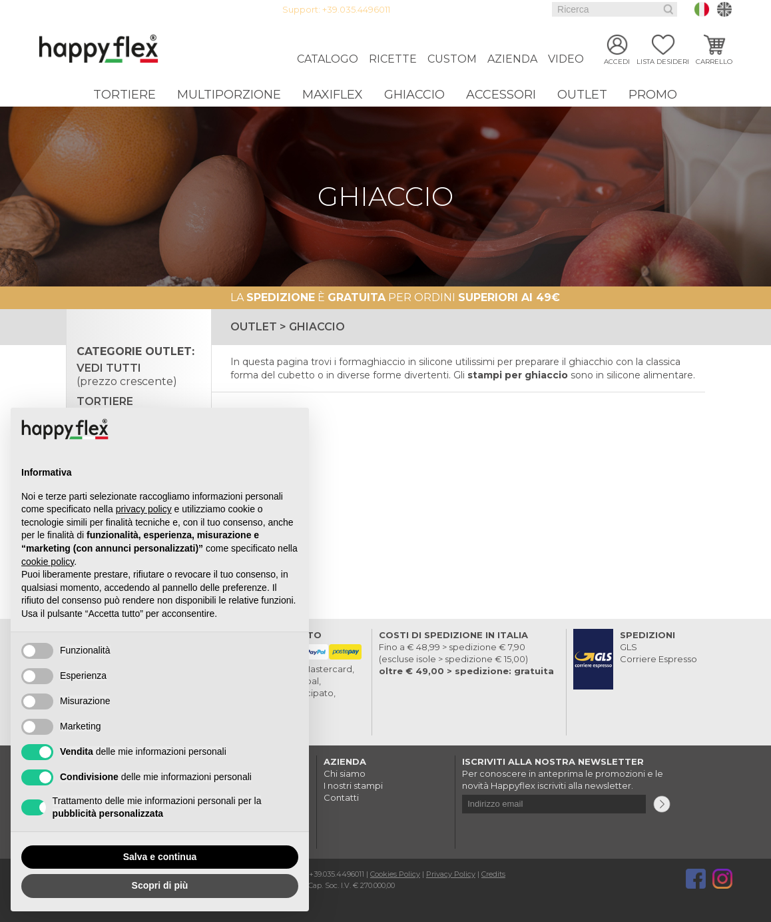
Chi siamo (345, 773)
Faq (527, 9)
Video (566, 59)
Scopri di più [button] (160, 885)
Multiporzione (229, 94)
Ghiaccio (414, 94)
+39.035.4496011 (356, 9)
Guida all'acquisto (475, 9)
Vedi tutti (127, 375)
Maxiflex (332, 94)
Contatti (341, 797)
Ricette (393, 59)
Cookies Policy (395, 874)
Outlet (582, 94)
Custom (452, 59)
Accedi (617, 61)
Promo (653, 94)
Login (419, 9)
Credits (493, 874)
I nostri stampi (353, 785)
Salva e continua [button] (159, 856)
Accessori (501, 94)
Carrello (714, 61)
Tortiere (124, 94)
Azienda (512, 59)
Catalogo (327, 59)
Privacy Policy (450, 874)
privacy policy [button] (144, 509)
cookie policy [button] (47, 561)
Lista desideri (663, 61)
